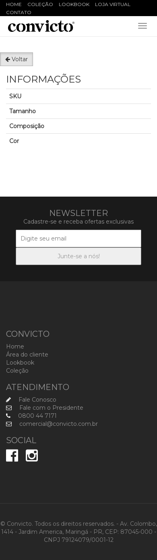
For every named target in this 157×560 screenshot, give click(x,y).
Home (14, 4)
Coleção (40, 4)
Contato (18, 12)
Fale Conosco (31, 399)
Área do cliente (27, 354)
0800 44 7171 (31, 415)
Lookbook (74, 4)
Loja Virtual (112, 4)
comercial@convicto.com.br (52, 423)
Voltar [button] (16, 59)
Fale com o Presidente (44, 407)
